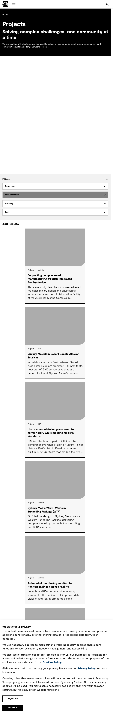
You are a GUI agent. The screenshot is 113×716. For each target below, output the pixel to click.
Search (108, 4)
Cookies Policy (52, 662)
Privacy (87, 668)
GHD (5, 4)
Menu (14, 4)
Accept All (13, 708)
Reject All (13, 699)
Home (5, 14)
